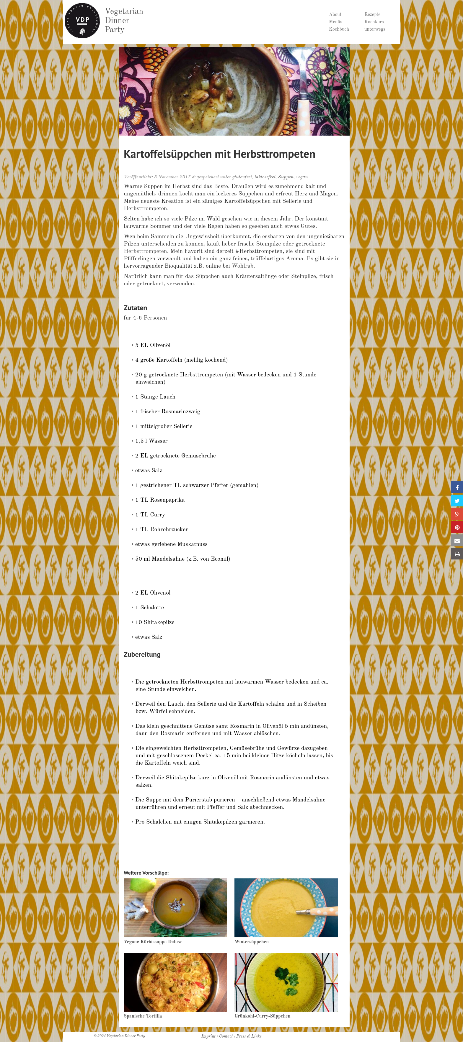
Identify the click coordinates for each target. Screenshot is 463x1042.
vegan (302, 177)
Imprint (208, 1036)
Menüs (335, 22)
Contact (226, 1036)
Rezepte (372, 14)
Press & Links (249, 1036)
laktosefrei (265, 177)
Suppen (286, 177)
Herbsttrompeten (145, 251)
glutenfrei (242, 177)
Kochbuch (339, 29)
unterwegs (374, 29)
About (335, 14)
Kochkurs (374, 22)
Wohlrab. (243, 266)
